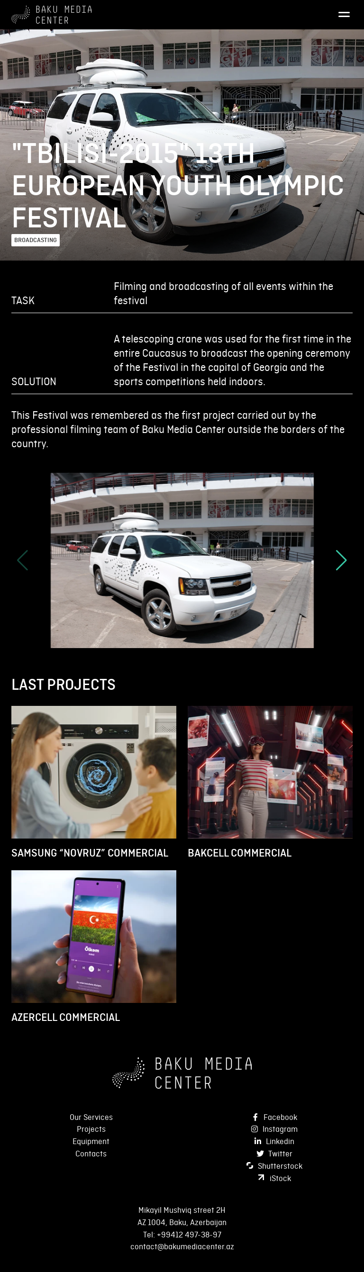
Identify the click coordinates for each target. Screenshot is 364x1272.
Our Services (91, 1117)
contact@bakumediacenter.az (182, 1246)
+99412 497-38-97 (189, 1234)
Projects (91, 1129)
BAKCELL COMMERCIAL (239, 853)
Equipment (91, 1141)
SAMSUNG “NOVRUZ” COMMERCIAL (89, 853)
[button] (341, 560)
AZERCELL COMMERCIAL (65, 1017)
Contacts (91, 1153)
